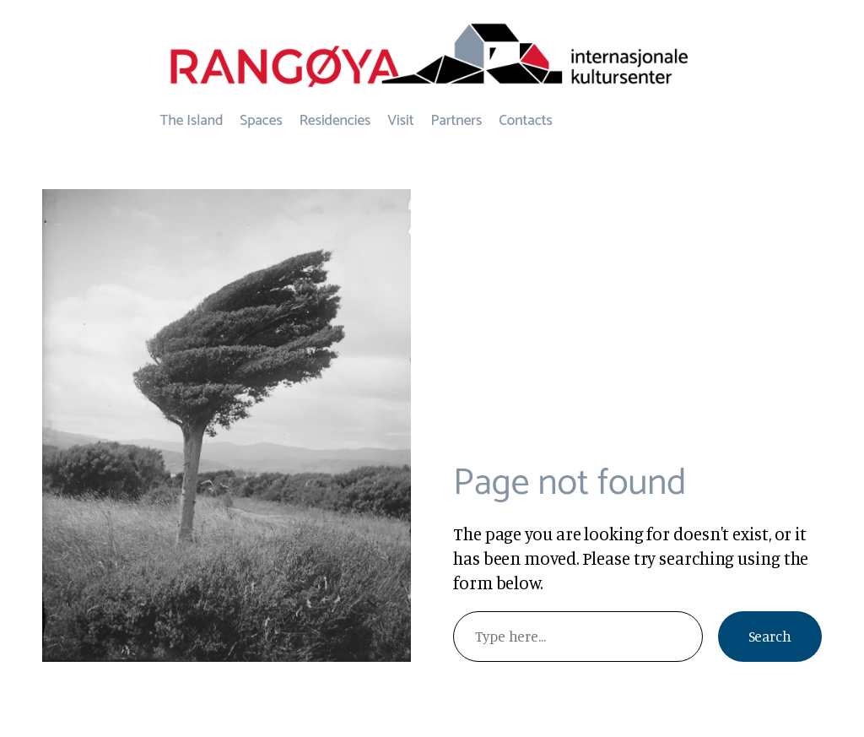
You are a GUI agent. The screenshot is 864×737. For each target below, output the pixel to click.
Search (769, 636)
